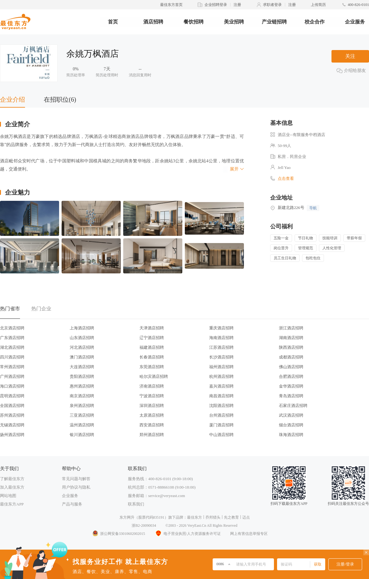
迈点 (246, 517)
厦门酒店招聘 (221, 425)
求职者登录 (272, 5)
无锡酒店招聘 (12, 425)
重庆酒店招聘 (221, 328)
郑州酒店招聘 (151, 434)
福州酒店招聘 (221, 366)
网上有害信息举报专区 (249, 533)
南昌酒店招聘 (221, 396)
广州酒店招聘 (12, 376)
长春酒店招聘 (151, 357)
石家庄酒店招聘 (293, 405)
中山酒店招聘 (221, 434)
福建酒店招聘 (151, 347)
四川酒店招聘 (12, 357)
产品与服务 (72, 504)
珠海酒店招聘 (291, 434)
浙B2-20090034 (144, 525)
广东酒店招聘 (12, 337)
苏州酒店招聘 (12, 415)
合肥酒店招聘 (291, 376)
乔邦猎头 (212, 517)
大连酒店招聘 (82, 366)
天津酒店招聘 (151, 328)
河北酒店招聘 (82, 347)
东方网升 (126, 517)
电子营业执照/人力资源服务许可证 (187, 533)
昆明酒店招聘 (12, 396)
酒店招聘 (153, 21)
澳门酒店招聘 (82, 357)
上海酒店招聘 (82, 328)
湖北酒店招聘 (12, 347)
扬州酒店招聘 (12, 434)
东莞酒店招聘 (151, 366)
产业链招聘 (274, 21)
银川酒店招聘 (82, 434)
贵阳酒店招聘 (82, 376)
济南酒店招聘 (151, 386)
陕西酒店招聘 (291, 347)
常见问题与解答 (76, 478)
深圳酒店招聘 (151, 405)
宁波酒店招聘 (151, 396)
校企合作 (315, 21)
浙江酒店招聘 (291, 328)
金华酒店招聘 (291, 386)
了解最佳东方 (12, 478)
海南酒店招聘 (221, 337)
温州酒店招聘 (82, 425)
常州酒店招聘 (12, 366)
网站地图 (8, 495)
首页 (113, 21)
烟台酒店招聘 (291, 425)
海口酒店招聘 (12, 386)
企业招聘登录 (216, 5)
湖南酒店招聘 (291, 337)
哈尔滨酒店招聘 (153, 376)
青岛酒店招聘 (291, 396)
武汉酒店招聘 (291, 415)
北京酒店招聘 (12, 328)
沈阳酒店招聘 (221, 405)
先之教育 (231, 517)
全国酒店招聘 (12, 405)
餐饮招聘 (194, 21)
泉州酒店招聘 (82, 405)
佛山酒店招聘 (291, 366)
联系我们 (136, 504)
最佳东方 (194, 517)
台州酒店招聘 (221, 415)
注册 (237, 5)
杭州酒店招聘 (221, 376)
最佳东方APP (12, 504)
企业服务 (355, 21)
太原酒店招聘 (151, 415)
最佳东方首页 (171, 5)
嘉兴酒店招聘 (221, 386)
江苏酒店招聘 (221, 347)
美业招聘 (234, 21)
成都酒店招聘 (291, 357)
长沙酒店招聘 (221, 357)
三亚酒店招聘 (82, 415)
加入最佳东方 (12, 487)
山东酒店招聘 (82, 337)
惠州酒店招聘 (82, 386)
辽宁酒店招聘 (151, 337)
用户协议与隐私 (76, 487)
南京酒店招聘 (82, 396)
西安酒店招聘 (151, 425)
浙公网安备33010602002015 (118, 533)
